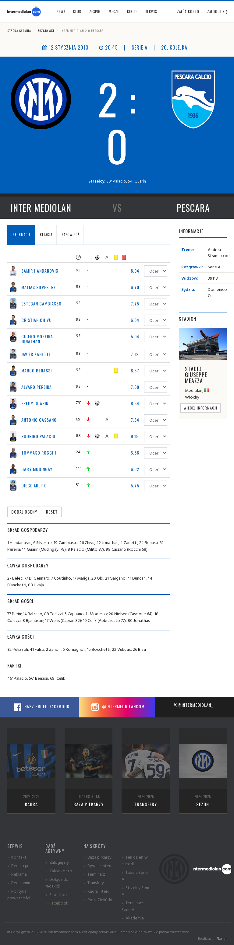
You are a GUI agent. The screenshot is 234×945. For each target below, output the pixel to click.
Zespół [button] (95, 11)
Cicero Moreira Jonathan (37, 338)
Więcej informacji (200, 407)
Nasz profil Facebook (40, 707)
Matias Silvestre (38, 287)
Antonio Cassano (39, 420)
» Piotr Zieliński (97, 899)
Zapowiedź (71, 234)
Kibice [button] (132, 11)
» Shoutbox (56, 894)
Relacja (46, 234)
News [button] (61, 11)
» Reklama (17, 874)
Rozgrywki (45, 30)
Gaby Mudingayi (37, 469)
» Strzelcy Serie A (136, 890)
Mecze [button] (114, 11)
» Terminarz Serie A (132, 905)
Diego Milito (34, 485)
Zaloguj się (217, 11)
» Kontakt (17, 857)
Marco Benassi (36, 370)
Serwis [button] (151, 11)
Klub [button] (77, 11)
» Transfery (93, 882)
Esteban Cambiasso (41, 303)
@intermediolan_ (193, 705)
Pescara (193, 207)
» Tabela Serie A (135, 875)
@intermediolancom (117, 707)
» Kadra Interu (96, 891)
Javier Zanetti (35, 354)
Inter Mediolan (41, 207)
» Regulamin (18, 882)
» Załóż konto (58, 870)
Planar (221, 938)
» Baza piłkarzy (97, 857)
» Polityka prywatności (18, 894)
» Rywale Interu (97, 865)
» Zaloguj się (57, 862)
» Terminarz (94, 874)
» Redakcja (17, 865)
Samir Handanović (39, 270)
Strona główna (19, 30)
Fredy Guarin (34, 403)
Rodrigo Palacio (38, 436)
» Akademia (133, 918)
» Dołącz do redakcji (57, 882)
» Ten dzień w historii (135, 860)
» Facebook (56, 903)
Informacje (21, 234)
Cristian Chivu (36, 320)
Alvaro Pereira (36, 387)
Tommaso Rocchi (38, 452)
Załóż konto (188, 11)
